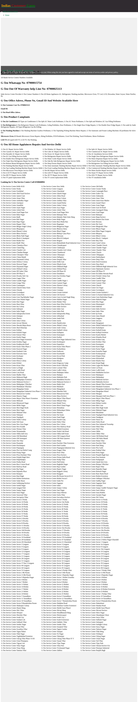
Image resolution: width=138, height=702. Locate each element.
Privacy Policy (28, 70)
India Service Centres (10, 11)
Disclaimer (18, 70)
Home (7, 15)
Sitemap (10, 70)
